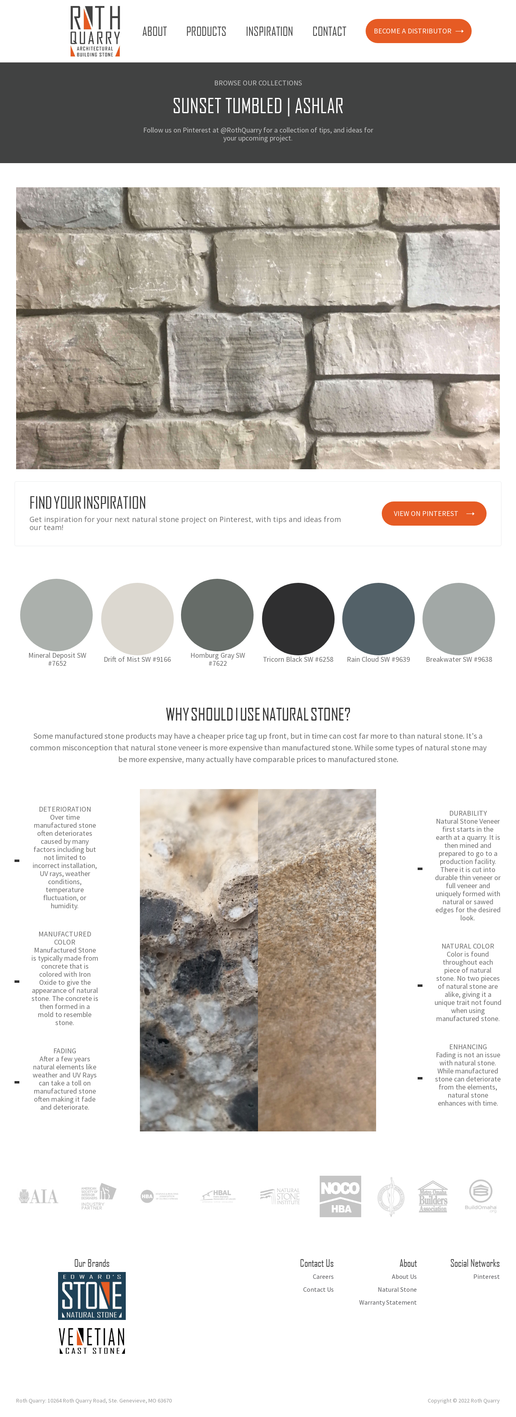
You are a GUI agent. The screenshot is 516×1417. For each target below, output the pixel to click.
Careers (323, 1276)
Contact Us (318, 1289)
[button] (156, 31)
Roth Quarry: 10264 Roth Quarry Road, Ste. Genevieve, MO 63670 (94, 1400)
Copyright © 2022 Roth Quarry (464, 1400)
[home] (95, 31)
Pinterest (486, 1276)
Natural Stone (397, 1289)
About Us (404, 1276)
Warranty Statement (388, 1302)
